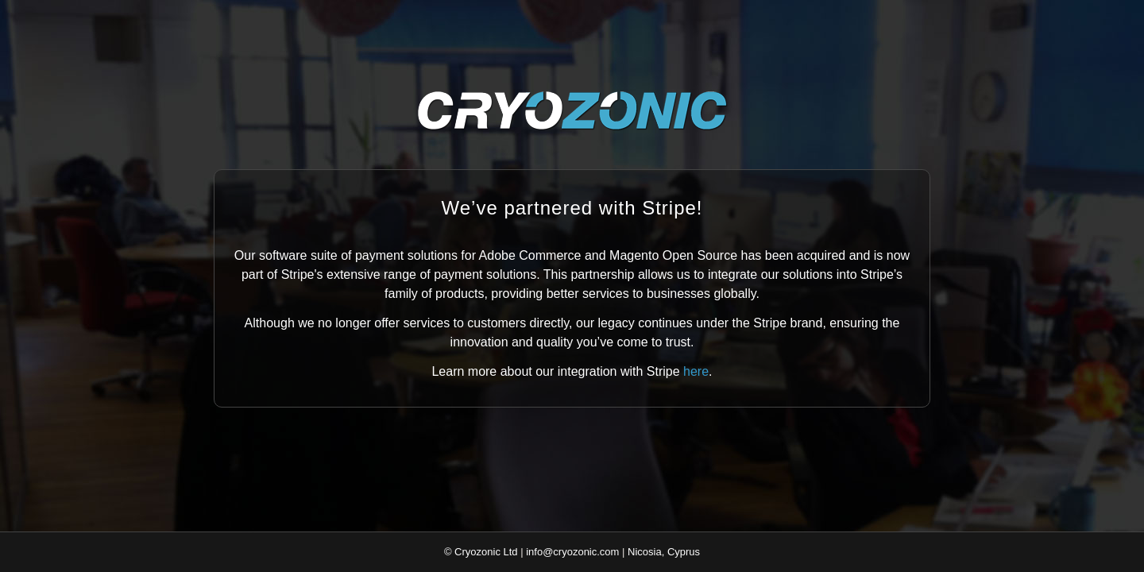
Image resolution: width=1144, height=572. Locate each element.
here (696, 371)
